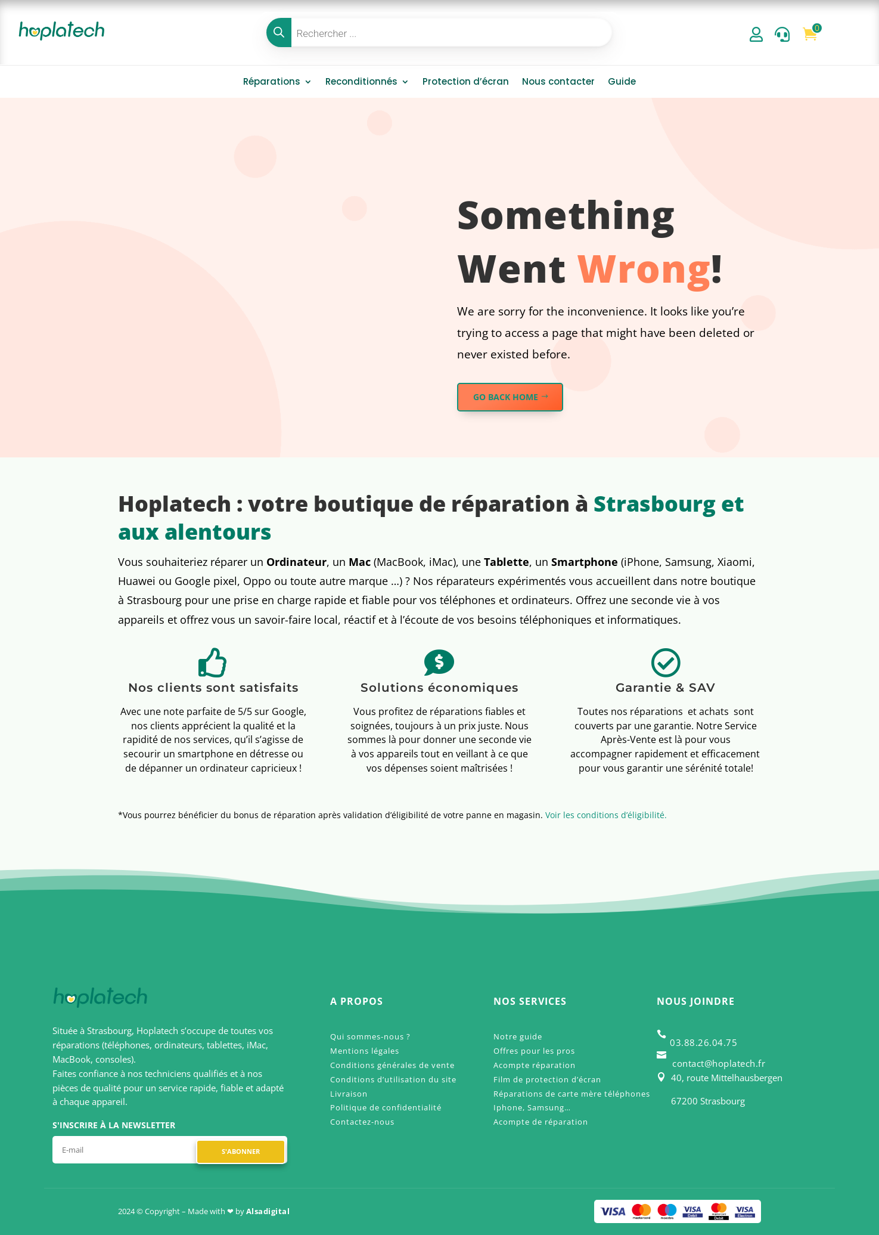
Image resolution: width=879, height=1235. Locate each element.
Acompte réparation (534, 1065)
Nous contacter (558, 83)
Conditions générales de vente (392, 1065)
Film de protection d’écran (547, 1079)
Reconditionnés (361, 83)
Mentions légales (364, 1050)
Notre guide (517, 1036)
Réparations (271, 83)
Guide (622, 83)
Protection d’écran (466, 83)
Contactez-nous (362, 1121)
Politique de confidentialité (386, 1107)
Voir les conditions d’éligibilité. (606, 815)
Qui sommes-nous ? (370, 1036)
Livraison (349, 1093)
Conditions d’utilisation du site (393, 1079)
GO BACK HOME (505, 397)
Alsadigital (268, 1211)
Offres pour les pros (534, 1050)
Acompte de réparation (540, 1121)
